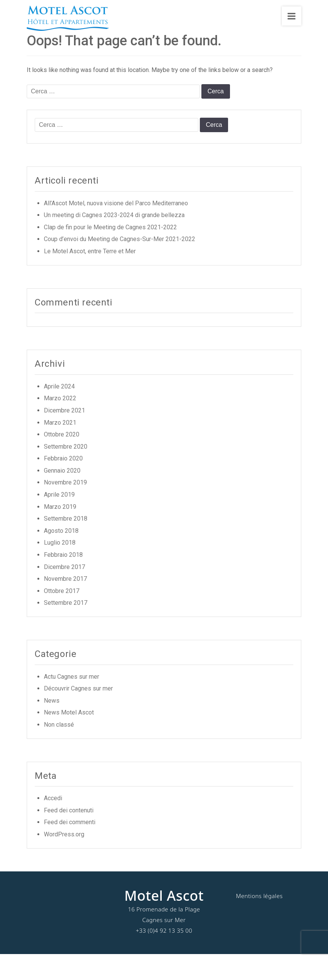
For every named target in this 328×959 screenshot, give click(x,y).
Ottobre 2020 (61, 439)
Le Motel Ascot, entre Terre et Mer (90, 255)
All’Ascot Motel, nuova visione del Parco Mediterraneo (116, 207)
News (51, 705)
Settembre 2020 (65, 451)
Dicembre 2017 (64, 571)
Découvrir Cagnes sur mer (78, 693)
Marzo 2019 (60, 511)
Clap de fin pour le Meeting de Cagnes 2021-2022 (110, 231)
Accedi (53, 802)
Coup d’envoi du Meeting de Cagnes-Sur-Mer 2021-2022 (119, 244)
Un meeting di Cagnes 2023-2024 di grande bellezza (114, 219)
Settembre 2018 (65, 523)
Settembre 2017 (65, 607)
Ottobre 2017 (61, 595)
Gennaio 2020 (62, 475)
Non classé (59, 729)
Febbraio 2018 (63, 559)
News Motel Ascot (69, 717)
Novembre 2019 (65, 487)
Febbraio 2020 (63, 463)
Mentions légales (259, 900)
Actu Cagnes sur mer (71, 681)
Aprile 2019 (59, 499)
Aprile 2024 (59, 391)
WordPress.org (64, 838)
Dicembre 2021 (64, 415)
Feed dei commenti (69, 827)
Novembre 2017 (65, 583)
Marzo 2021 (60, 427)
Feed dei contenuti (68, 814)
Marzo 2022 (60, 403)
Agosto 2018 (61, 535)
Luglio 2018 (60, 547)
